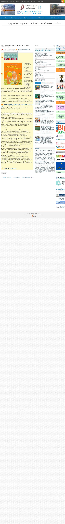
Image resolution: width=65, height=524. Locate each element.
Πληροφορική (37, 76)
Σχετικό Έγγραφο (10, 168)
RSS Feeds (34, 216)
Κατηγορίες (44, 82)
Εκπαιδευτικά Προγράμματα (48, 168)
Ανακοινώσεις (51, 151)
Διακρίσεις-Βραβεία (39, 80)
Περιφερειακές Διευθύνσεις (61, 199)
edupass (36, 172)
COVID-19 (54, 17)
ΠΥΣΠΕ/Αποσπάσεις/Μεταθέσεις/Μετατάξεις (44, 57)
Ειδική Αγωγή (37, 69)
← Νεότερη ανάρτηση (6, 177)
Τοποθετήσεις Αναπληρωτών (46, 94)
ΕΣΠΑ (40, 17)
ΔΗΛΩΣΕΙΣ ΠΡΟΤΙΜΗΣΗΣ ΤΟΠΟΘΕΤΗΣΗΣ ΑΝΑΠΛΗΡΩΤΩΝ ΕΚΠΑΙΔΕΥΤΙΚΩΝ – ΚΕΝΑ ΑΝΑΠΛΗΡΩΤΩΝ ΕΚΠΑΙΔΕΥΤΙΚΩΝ (47, 128)
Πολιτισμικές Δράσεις (39, 79)
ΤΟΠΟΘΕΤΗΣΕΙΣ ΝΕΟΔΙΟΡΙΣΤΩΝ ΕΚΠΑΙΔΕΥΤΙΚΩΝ (47, 118)
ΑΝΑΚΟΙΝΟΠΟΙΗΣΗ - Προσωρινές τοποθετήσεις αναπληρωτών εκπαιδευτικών (44, 111)
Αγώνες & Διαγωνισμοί (40, 67)
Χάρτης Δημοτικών (4, 1)
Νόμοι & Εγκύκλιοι (38, 66)
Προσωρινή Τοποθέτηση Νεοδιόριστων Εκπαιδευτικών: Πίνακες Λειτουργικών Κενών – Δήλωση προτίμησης (47, 138)
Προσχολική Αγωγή (39, 78)
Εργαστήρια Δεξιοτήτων (61, 65)
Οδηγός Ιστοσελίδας (25, 1)
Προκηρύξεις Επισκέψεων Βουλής (42, 64)
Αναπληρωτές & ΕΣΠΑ (39, 62)
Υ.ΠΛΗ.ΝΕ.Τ (33, 1)
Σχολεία (7, 17)
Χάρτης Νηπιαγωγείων (14, 1)
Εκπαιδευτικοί (20, 49)
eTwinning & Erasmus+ (39, 72)
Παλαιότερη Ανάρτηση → (28, 177)
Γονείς (36, 68)
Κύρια (36, 52)
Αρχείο (51, 82)
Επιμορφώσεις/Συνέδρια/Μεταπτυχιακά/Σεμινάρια (45, 154)
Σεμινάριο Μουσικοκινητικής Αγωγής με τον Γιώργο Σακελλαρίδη (15, 46)
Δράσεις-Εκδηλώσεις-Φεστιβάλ (43, 163)
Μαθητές (47, 170)
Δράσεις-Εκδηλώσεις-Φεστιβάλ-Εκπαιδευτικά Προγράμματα (45, 158)
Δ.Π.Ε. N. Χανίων (37, 213)
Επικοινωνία (13, 17)
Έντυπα (34, 17)
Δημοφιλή (38, 82)
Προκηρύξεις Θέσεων (39, 54)
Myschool (37, 74)
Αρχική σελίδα (17, 177)
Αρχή (2, 17)
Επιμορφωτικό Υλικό (43, 171)
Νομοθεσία (46, 17)
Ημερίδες (39, 170)
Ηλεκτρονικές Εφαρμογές (25, 17)
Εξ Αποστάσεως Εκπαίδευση (41, 70)
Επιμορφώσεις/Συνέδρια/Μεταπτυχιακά (45, 160)
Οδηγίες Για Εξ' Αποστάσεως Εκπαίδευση (61, 70)
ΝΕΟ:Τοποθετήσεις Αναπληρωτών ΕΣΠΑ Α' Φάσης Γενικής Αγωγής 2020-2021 (46, 86)
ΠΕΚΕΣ (36, 63)
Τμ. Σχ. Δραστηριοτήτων (17, 50)
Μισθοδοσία (61, 112)
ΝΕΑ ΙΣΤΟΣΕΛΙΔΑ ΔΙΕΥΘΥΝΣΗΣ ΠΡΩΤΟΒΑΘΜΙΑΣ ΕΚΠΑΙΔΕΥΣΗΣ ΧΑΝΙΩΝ (47, 101)
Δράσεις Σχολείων (39, 169)
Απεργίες (43, 170)
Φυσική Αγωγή (41, 1)
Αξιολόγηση (40, 172)
